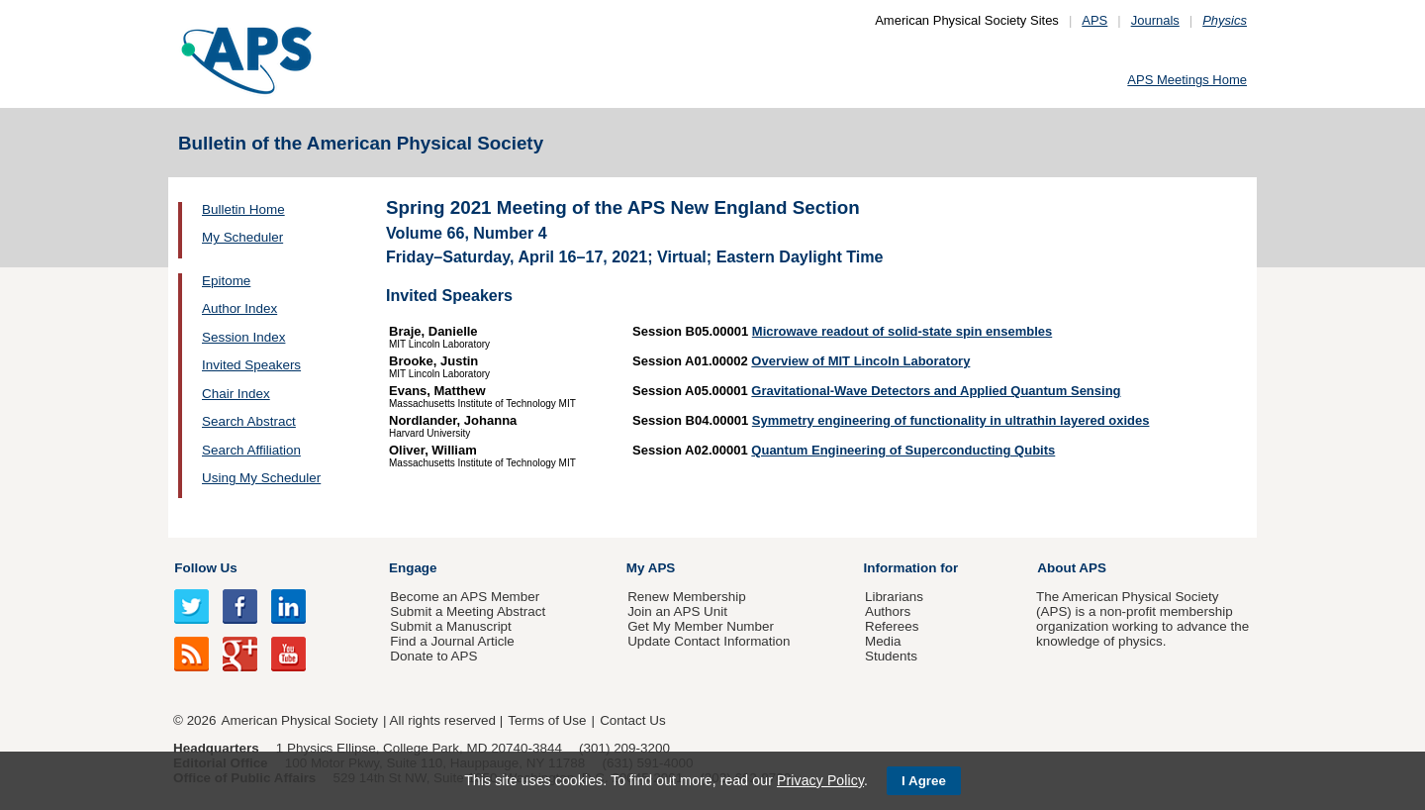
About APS (1071, 567)
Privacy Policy (820, 780)
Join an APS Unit (677, 611)
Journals (1155, 20)
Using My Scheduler (261, 477)
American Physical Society (300, 720)
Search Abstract (249, 421)
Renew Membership (686, 596)
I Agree (924, 780)
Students (891, 656)
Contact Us (632, 720)
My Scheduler (242, 237)
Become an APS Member (464, 596)
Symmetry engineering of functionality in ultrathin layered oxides (951, 420)
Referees (892, 626)
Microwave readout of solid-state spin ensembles (902, 331)
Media (883, 641)
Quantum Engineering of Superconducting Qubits (903, 450)
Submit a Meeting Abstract (467, 611)
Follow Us (205, 567)
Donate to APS (433, 656)
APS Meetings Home (1187, 79)
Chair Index (236, 393)
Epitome (226, 280)
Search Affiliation (251, 450)
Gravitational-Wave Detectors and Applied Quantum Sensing (935, 390)
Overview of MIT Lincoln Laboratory (860, 361)
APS (1094, 20)
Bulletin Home (243, 209)
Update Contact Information (708, 641)
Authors (887, 611)
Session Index (243, 337)
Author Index (239, 308)
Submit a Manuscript (450, 626)
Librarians (894, 596)
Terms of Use (547, 720)
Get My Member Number (700, 626)
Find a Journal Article (452, 641)
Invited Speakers (251, 364)
